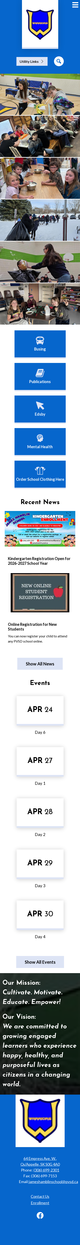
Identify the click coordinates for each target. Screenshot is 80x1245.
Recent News (40, 502)
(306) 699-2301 (46, 1170)
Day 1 (40, 783)
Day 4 (40, 936)
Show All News (40, 663)
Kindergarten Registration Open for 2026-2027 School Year (39, 561)
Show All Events (40, 962)
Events (40, 683)
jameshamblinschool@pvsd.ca (53, 1181)
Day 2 (40, 834)
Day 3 (40, 885)
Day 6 (40, 732)
